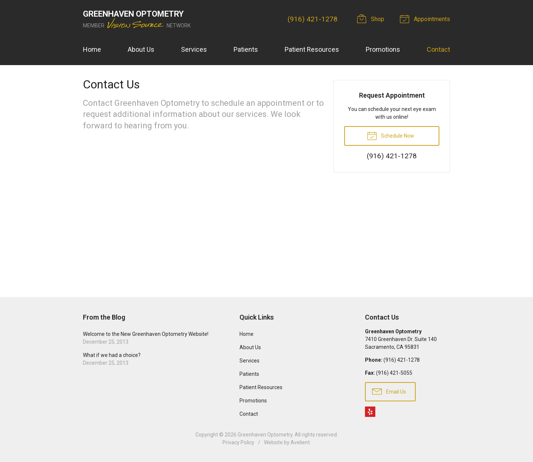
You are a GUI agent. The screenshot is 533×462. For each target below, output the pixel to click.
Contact (438, 49)
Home (92, 49)
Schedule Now (390, 135)
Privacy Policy (238, 442)
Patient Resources (312, 49)
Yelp (370, 412)
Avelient (300, 442)
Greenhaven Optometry (265, 435)
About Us (141, 49)
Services (194, 49)
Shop (371, 18)
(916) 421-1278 (313, 19)
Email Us (389, 391)
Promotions (383, 49)
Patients (246, 49)
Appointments (426, 18)
